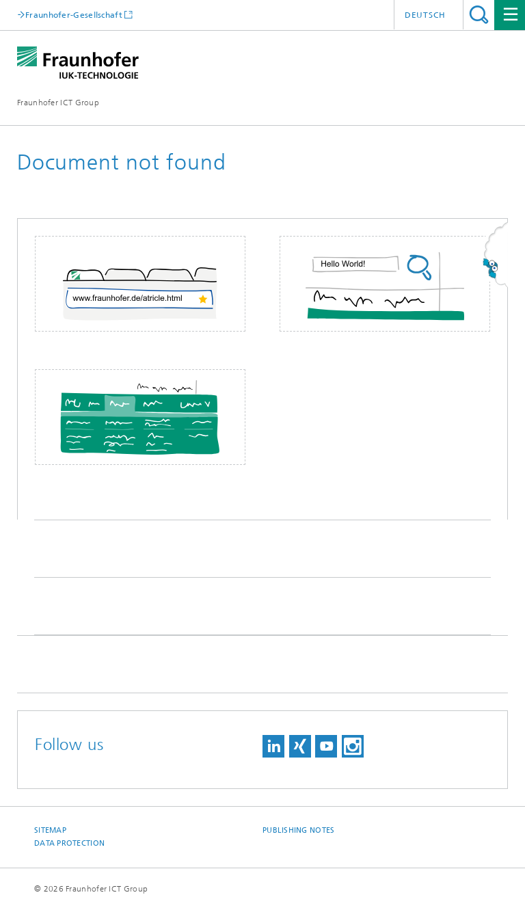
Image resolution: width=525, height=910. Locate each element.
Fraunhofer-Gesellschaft (73, 14)
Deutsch (425, 15)
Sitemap (50, 830)
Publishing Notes (298, 830)
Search (478, 14)
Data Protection (69, 843)
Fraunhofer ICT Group (58, 102)
